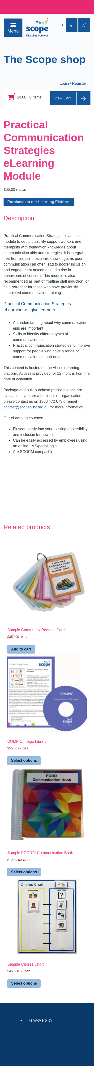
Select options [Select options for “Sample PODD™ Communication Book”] (24, 872)
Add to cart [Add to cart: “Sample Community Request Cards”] (21, 649)
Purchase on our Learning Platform (39, 202)
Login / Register (73, 83)
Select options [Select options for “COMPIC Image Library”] (24, 760)
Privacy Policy (40, 1020)
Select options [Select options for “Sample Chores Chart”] (24, 983)
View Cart (62, 98)
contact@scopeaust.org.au (26, 407)
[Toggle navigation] (13, 28)
